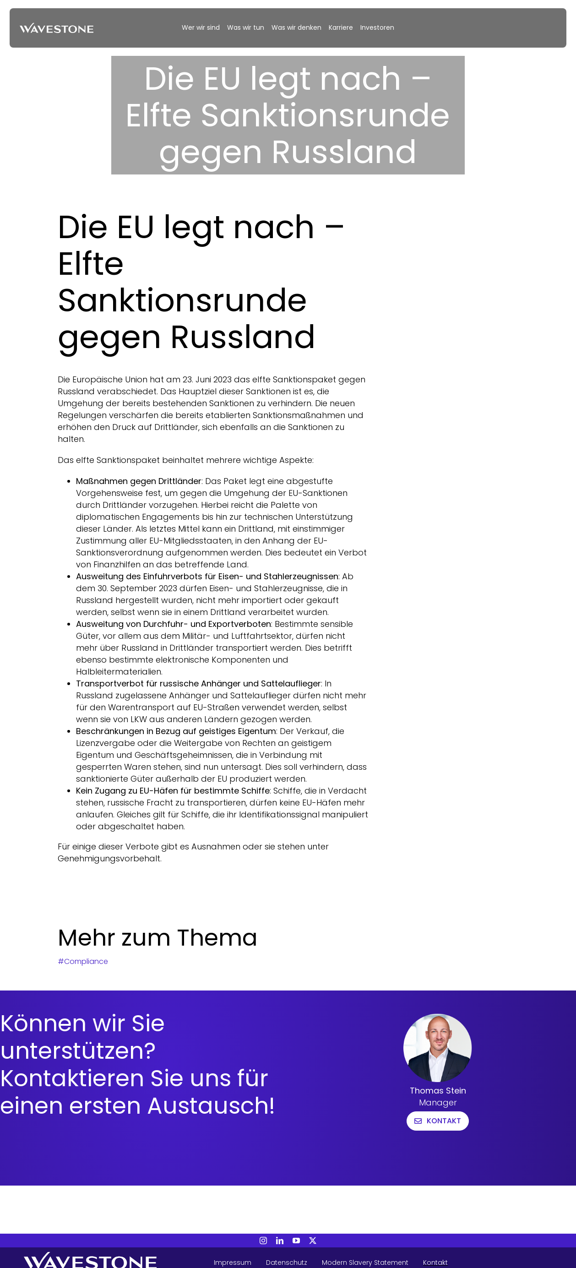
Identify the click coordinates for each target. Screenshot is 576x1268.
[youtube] (296, 1240)
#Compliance (83, 961)
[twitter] (312, 1240)
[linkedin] (279, 1240)
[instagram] (263, 1240)
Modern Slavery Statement (365, 1262)
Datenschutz (286, 1262)
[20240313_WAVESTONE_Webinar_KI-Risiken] (56, 27)
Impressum (232, 1262)
